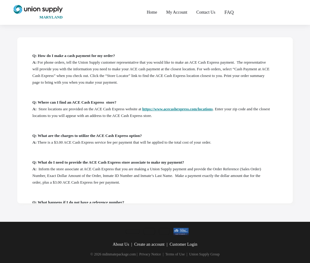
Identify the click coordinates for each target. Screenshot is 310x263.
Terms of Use (175, 254)
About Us (121, 244)
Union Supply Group (204, 254)
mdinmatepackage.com (119, 254)
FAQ (229, 12)
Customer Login (183, 244)
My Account (176, 12)
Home (152, 12)
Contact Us (206, 12)
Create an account (149, 244)
